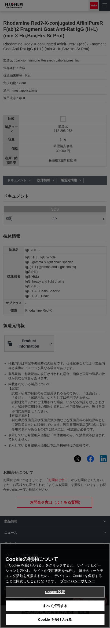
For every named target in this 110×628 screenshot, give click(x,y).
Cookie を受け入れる (55, 620)
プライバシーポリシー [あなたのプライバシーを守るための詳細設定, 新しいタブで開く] (77, 581)
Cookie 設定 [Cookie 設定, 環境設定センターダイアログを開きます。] (55, 592)
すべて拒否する (55, 606)
